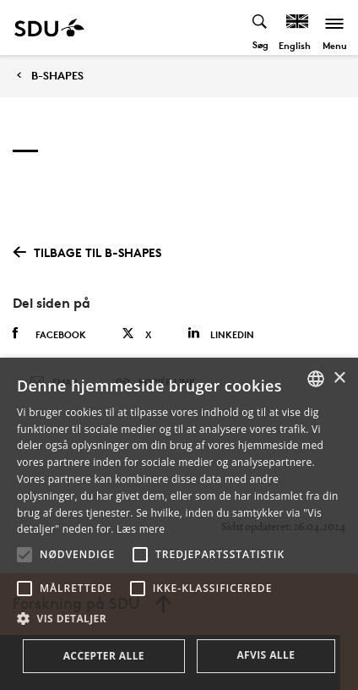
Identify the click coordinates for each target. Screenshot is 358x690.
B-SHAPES (57, 75)
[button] (24, 555)
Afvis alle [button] (265, 655)
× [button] (339, 378)
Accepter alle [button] (103, 656)
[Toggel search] (260, 27)
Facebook (49, 334)
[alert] (179, 524)
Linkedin (220, 333)
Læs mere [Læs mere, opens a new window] (141, 529)
